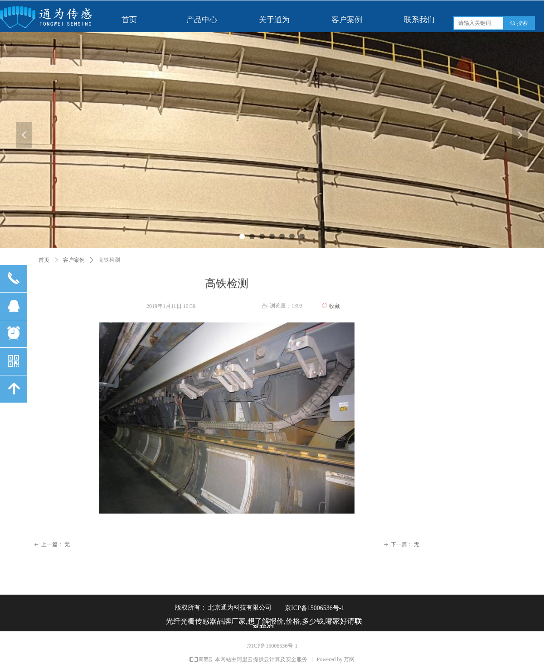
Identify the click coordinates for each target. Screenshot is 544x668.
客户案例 (74, 260)
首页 (44, 260)
